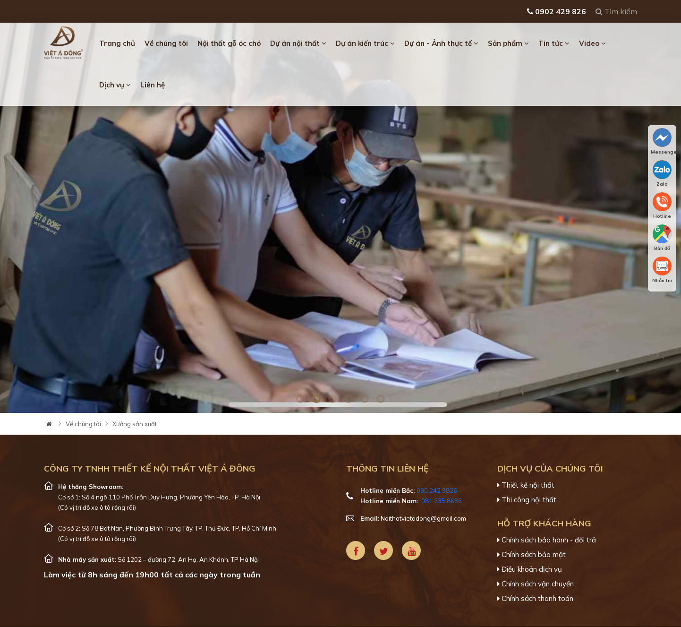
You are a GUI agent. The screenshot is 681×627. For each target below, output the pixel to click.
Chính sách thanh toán (535, 598)
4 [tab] (348, 399)
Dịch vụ (115, 84)
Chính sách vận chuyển (535, 584)
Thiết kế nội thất (525, 485)
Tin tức (554, 43)
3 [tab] (332, 399)
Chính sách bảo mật (531, 554)
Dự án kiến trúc (365, 43)
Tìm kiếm (616, 11)
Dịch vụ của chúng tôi (550, 468)
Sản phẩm (508, 43)
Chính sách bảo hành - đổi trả (546, 540)
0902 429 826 (556, 11)
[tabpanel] (340, 218)
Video (592, 43)
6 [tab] (380, 399)
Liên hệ (152, 84)
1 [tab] (300, 399)
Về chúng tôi (166, 43)
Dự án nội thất (298, 43)
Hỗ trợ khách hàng (544, 523)
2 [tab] (316, 399)
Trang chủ (117, 43)
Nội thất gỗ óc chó (229, 43)
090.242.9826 (437, 490)
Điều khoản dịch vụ (529, 569)
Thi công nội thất (526, 500)
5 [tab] (364, 399)
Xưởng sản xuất (134, 424)
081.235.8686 (441, 501)
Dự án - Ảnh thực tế (441, 43)
